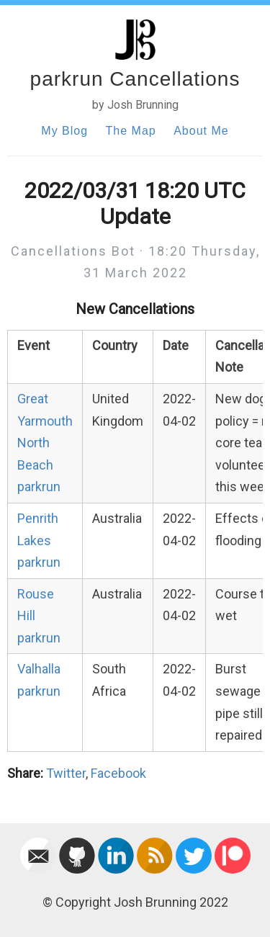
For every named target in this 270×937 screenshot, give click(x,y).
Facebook (118, 773)
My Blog (64, 131)
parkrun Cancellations (135, 79)
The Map (131, 131)
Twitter (66, 773)
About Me (201, 131)
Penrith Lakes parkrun (38, 540)
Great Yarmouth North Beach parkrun (45, 442)
